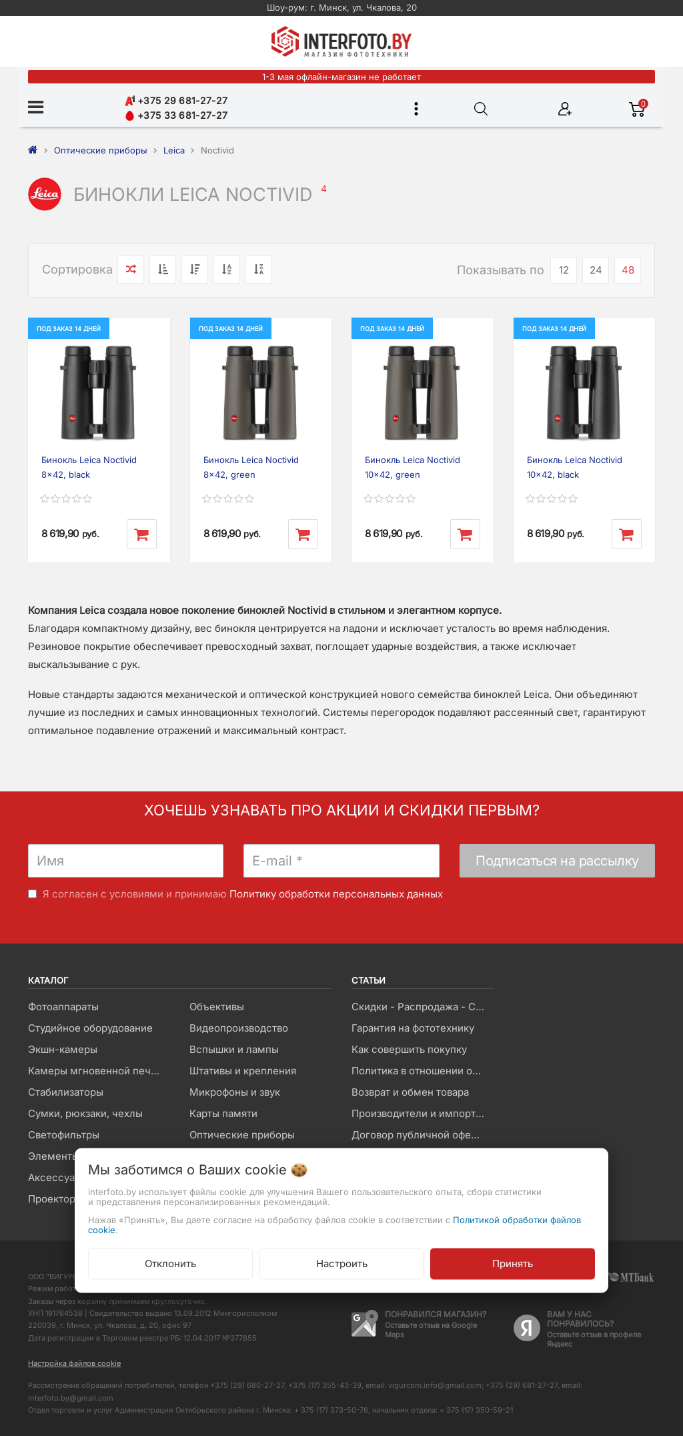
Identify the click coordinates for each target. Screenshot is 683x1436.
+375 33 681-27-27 (176, 115)
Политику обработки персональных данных (336, 893)
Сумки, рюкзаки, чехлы (85, 1113)
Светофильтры (63, 1134)
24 (596, 270)
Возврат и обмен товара (410, 1092)
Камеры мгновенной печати (97, 1070)
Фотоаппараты (63, 1006)
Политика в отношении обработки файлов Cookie (422, 1070)
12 (564, 270)
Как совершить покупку (409, 1049)
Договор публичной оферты (420, 1134)
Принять (512, 1263)
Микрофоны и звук (234, 1092)
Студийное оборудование (90, 1028)
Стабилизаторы (65, 1092)
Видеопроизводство (238, 1028)
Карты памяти (223, 1113)
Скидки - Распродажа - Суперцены (422, 1006)
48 (628, 270)
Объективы (216, 1006)
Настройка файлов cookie (74, 1363)
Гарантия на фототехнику (413, 1028)
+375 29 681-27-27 (176, 100)
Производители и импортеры (422, 1113)
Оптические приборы (242, 1134)
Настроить (342, 1263)
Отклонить (170, 1263)
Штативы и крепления (242, 1070)
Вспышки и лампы (234, 1049)
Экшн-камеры (62, 1049)
